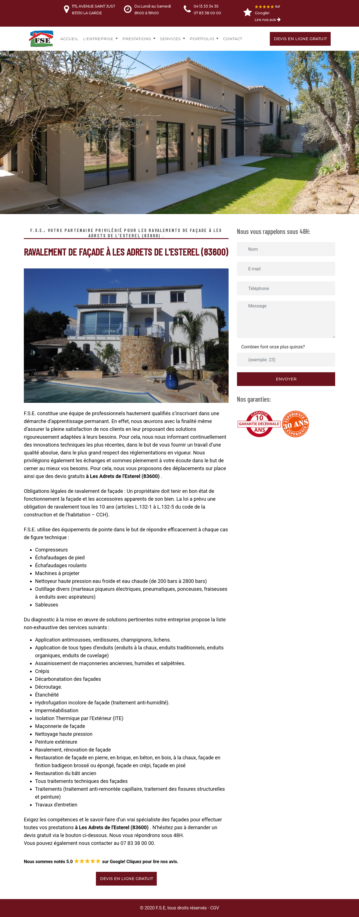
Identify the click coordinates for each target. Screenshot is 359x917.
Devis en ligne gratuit (300, 38)
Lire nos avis (265, 19)
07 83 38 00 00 (207, 13)
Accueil (69, 38)
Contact (232, 38)
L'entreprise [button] (98, 38)
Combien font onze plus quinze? (273, 347)
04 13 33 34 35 (206, 6)
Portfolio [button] (202, 38)
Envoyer (286, 378)
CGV (214, 908)
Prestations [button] (137, 38)
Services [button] (171, 38)
